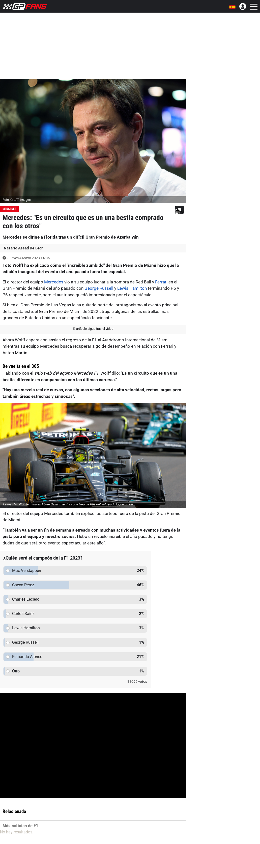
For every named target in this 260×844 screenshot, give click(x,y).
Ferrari (161, 281)
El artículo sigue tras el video (93, 329)
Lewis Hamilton (132, 288)
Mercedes (9, 209)
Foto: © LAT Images (17, 200)
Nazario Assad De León (23, 248)
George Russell (98, 288)
